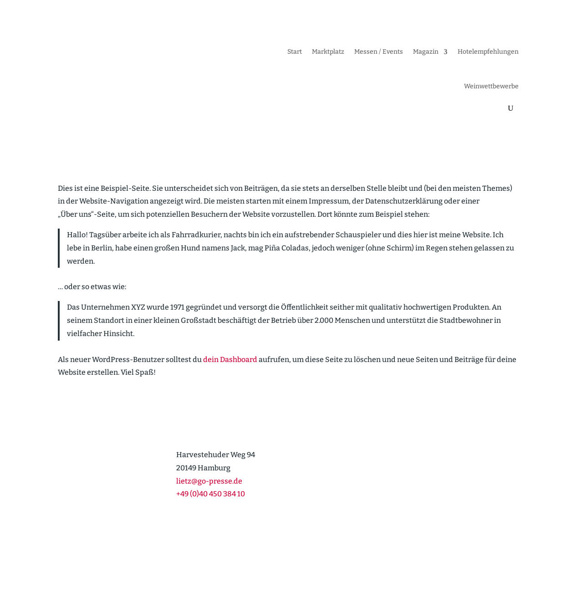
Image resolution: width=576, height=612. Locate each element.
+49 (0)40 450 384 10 (210, 494)
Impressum (347, 577)
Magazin (425, 52)
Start (294, 52)
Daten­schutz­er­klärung (484, 577)
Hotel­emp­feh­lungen (488, 52)
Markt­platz (328, 52)
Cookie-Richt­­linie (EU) (407, 577)
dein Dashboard (230, 359)
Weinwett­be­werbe (491, 86)
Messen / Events (378, 52)
